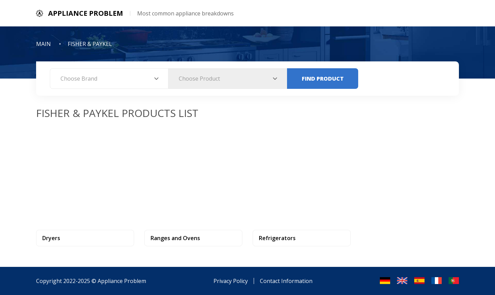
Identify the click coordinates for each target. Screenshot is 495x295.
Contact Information (286, 281)
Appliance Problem (122, 281)
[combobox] (109, 78)
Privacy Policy (230, 281)
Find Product (323, 78)
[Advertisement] (247, 171)
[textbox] (109, 78)
